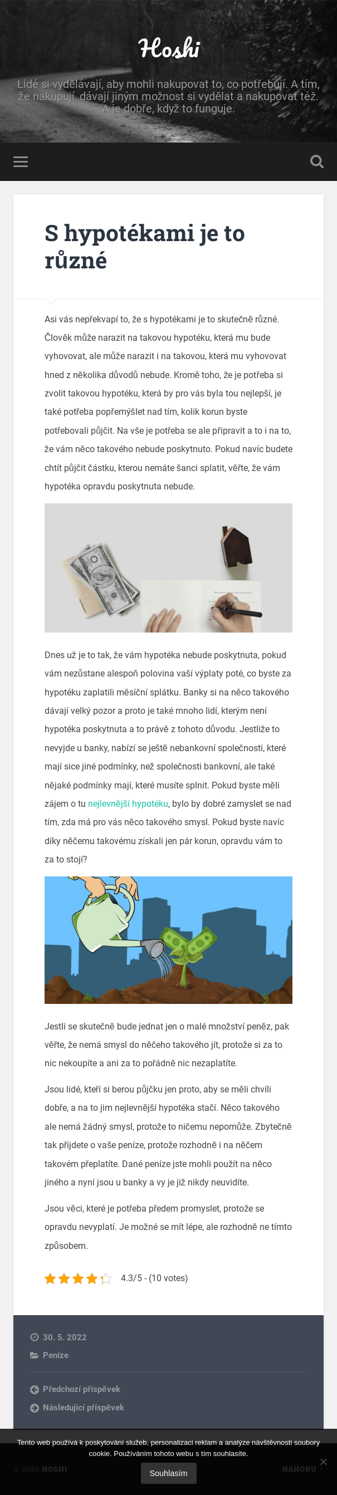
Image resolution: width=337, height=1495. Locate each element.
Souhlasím (169, 1473)
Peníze (56, 1355)
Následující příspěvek (83, 1408)
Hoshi (169, 47)
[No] (323, 1461)
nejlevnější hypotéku (128, 803)
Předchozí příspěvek (81, 1389)
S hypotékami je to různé (145, 246)
